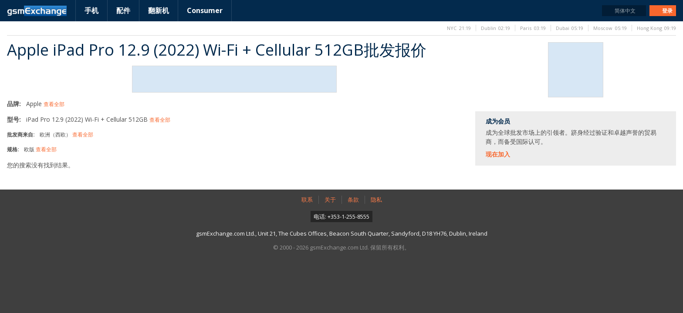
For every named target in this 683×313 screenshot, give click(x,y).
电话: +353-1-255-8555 (341, 216)
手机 (91, 10)
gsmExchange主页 (37, 11)
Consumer (205, 10)
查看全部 (54, 104)
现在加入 (498, 154)
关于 (330, 199)
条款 (353, 199)
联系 (307, 199)
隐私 (376, 199)
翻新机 (158, 10)
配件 (123, 10)
